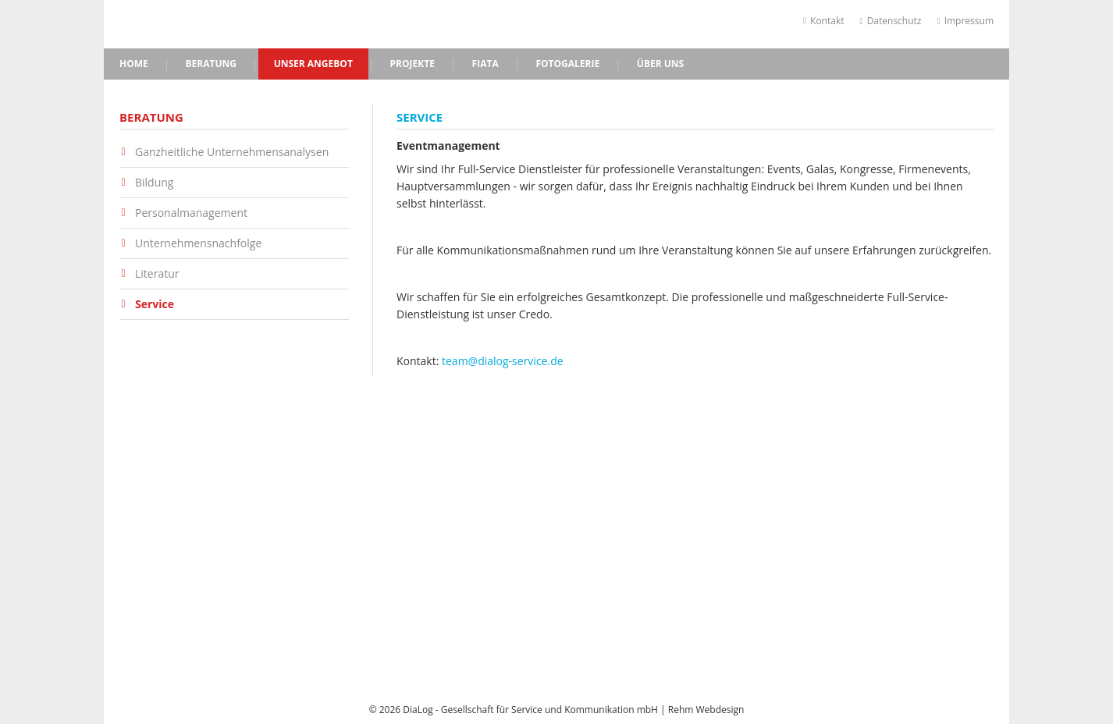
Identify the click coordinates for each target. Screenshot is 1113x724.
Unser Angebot (313, 63)
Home (133, 63)
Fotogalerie (567, 63)
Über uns (660, 63)
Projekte (412, 63)
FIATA (485, 63)
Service (154, 304)
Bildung (154, 183)
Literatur (157, 274)
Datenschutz (891, 20)
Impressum (965, 20)
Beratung (210, 63)
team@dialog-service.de (503, 360)
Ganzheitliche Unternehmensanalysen (232, 152)
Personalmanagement (191, 213)
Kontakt (824, 20)
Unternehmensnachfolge (198, 243)
